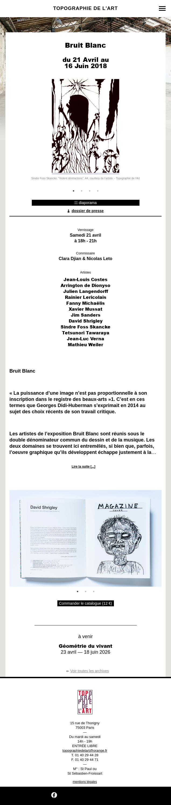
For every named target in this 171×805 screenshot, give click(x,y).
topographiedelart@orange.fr (84, 750)
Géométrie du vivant (85, 645)
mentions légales (85, 782)
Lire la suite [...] (83, 466)
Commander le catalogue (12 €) (85, 603)
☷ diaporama (85, 203)
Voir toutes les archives (87, 671)
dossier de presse (85, 211)
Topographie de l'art (85, 8)
